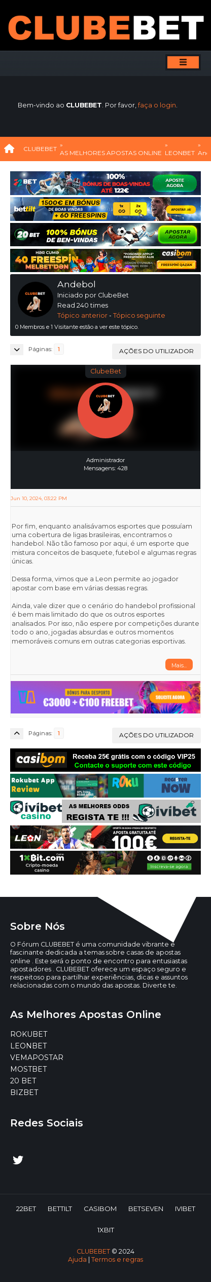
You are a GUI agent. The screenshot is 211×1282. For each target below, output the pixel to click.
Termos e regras (117, 1259)
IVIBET (185, 1208)
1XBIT (105, 1230)
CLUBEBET (93, 1251)
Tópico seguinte (139, 315)
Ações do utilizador (156, 351)
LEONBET (28, 1045)
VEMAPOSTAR (36, 1057)
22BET (26, 1208)
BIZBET (24, 1092)
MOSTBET (28, 1069)
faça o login (157, 105)
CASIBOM (100, 1208)
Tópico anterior (82, 315)
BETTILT (60, 1208)
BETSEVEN (145, 1208)
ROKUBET (28, 1034)
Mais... (179, 665)
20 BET (23, 1080)
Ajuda (77, 1259)
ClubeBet (105, 371)
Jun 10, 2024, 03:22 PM (39, 498)
